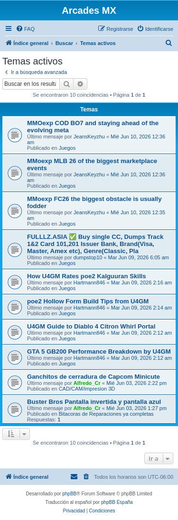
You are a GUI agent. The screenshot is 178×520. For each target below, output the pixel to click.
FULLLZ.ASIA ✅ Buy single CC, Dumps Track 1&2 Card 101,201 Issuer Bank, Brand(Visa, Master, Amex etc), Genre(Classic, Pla (95, 244)
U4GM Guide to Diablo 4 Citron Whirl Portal (91, 326)
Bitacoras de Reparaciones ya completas (106, 414)
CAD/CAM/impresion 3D (87, 389)
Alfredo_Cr (87, 383)
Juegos (67, 148)
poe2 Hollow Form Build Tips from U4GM (88, 301)
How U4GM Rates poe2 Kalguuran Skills (86, 276)
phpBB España (117, 502)
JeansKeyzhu (89, 136)
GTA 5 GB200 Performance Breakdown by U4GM (99, 351)
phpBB (69, 493)
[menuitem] (25, 29)
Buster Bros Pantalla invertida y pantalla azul (94, 401)
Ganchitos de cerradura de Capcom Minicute (93, 376)
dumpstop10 (88, 257)
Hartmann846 (89, 282)
